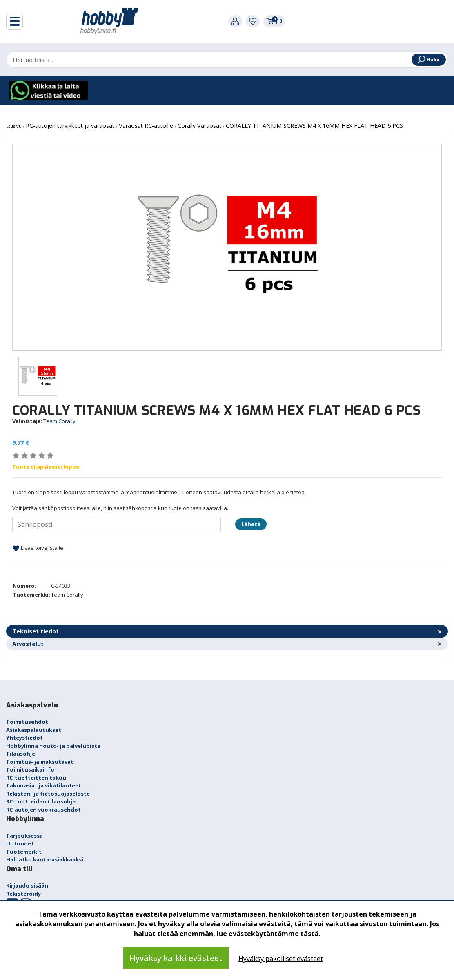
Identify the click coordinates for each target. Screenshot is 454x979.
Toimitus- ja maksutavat (39, 761)
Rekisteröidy (23, 893)
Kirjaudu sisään (27, 885)
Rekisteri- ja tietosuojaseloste (48, 793)
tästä (309, 933)
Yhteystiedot (24, 737)
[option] (227, 247)
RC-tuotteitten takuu (36, 777)
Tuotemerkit (24, 851)
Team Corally (59, 421)
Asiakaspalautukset (33, 730)
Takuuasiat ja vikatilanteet (43, 785)
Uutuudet (20, 843)
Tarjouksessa (24, 835)
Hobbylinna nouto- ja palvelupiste (53, 745)
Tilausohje (20, 753)
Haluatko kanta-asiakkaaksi (44, 859)
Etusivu (14, 126)
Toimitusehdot (27, 721)
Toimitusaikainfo (30, 769)
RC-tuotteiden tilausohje (41, 801)
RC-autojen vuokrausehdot (43, 809)
